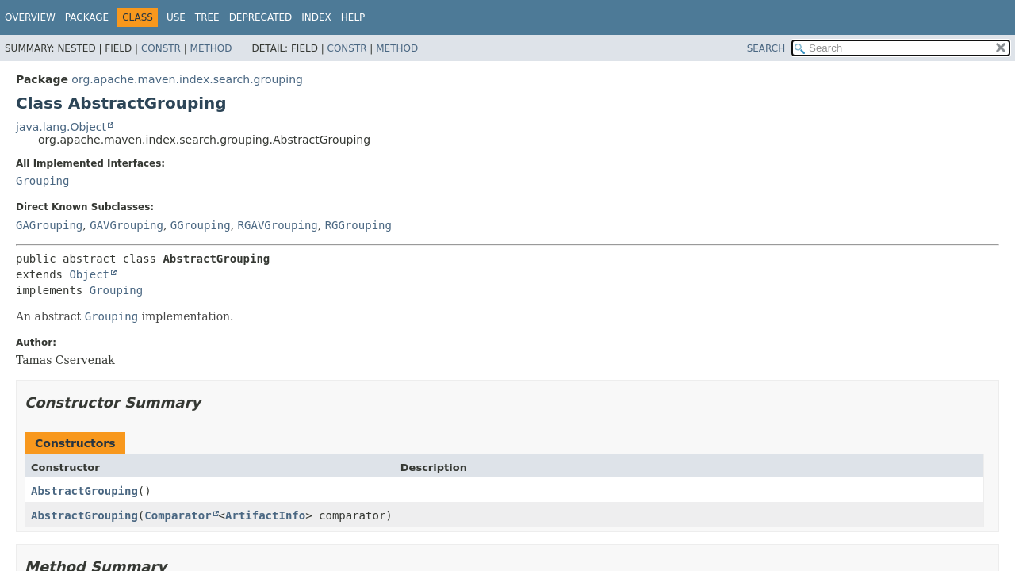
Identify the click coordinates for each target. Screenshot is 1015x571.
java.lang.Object (61, 127)
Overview (30, 17)
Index (316, 17)
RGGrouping (358, 225)
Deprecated (261, 17)
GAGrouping (49, 225)
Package (87, 17)
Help (353, 17)
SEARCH (766, 48)
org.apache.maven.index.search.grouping (187, 79)
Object (89, 274)
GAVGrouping (126, 225)
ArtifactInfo (265, 515)
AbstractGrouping (84, 491)
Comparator (177, 515)
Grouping (42, 180)
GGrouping (200, 225)
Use (176, 17)
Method (211, 48)
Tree (207, 17)
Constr (161, 48)
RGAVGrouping (278, 225)
